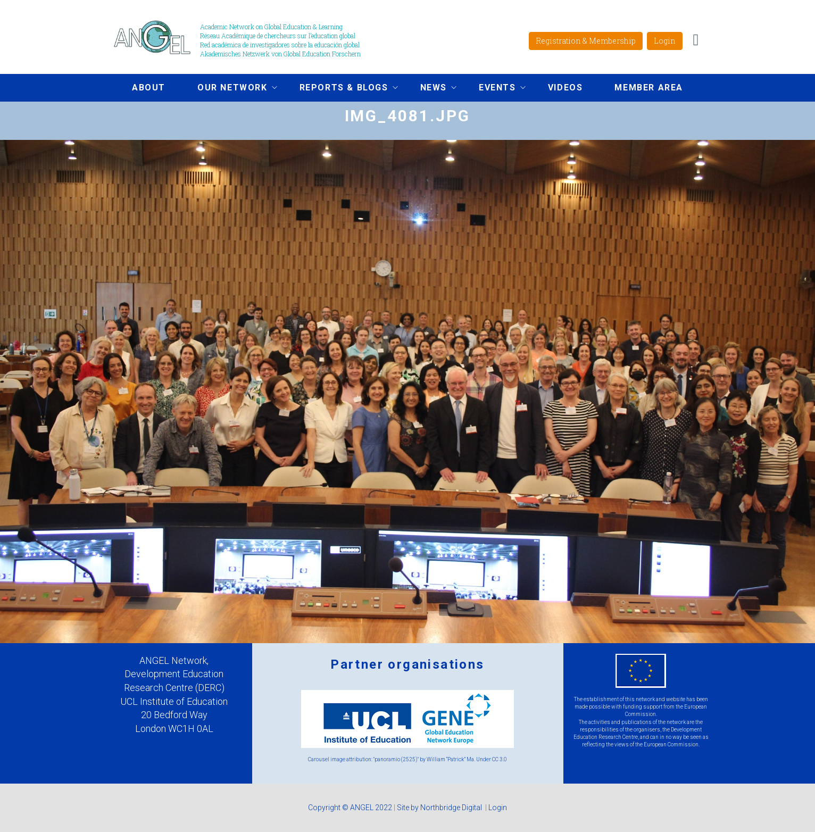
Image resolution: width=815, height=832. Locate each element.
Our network (229, 88)
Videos (565, 87)
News (430, 88)
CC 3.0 (499, 759)
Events (494, 88)
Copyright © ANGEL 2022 (350, 807)
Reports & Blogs (341, 88)
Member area (648, 87)
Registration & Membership (586, 41)
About (148, 87)
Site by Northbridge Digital (440, 807)
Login (665, 41)
